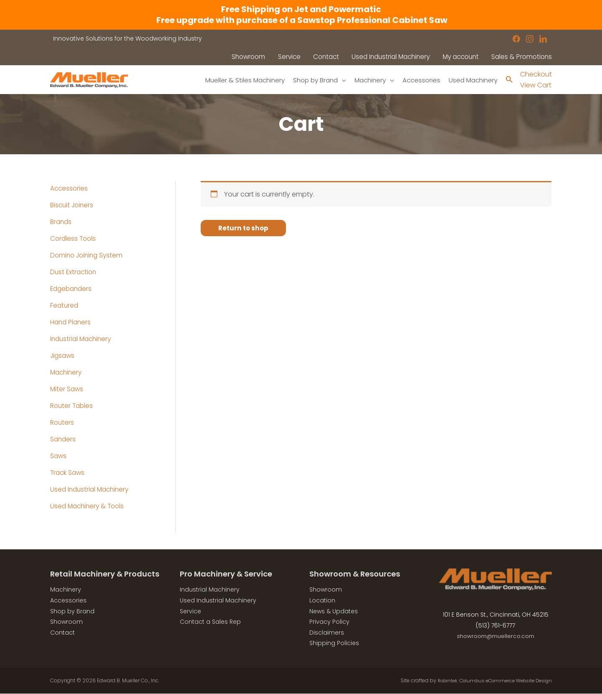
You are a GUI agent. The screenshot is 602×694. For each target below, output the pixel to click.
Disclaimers (326, 633)
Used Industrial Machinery (91, 490)
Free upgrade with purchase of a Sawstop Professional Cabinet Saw (301, 20)
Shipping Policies (334, 643)
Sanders (63, 439)
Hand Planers (71, 322)
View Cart (535, 85)
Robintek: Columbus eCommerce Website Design (490, 680)
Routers (62, 423)
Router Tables (72, 406)
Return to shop (244, 228)
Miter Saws (67, 389)
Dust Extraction (74, 272)
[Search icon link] (509, 80)
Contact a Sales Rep (210, 622)
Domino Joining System (88, 255)
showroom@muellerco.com (496, 636)
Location (322, 601)
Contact (62, 633)
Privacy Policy (329, 622)
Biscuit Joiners (73, 205)
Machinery (67, 373)
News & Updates (333, 611)
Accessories (69, 189)
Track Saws (68, 473)
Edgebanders (72, 289)
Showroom (66, 622)
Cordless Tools (74, 239)
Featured (64, 306)
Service (190, 611)
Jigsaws (63, 356)
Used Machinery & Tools (89, 506)
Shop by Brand (72, 611)
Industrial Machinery (82, 339)
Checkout (536, 74)
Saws (58, 456)
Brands (61, 222)
